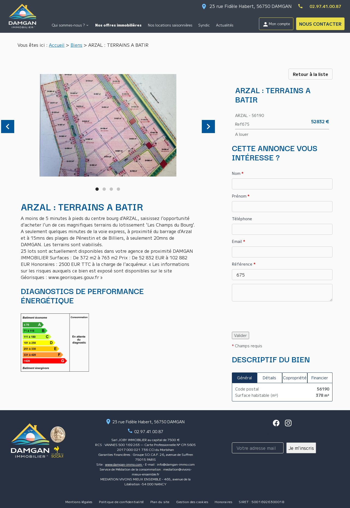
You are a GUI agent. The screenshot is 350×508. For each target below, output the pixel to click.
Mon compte (276, 24)
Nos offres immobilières (118, 25)
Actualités (224, 25)
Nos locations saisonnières (170, 25)
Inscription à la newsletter (257, 433)
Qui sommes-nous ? (68, 25)
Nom (238, 173)
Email (238, 241)
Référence (244, 264)
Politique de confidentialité (121, 501)
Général (244, 377)
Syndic (204, 25)
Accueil (57, 45)
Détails (269, 377)
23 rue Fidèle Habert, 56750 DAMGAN (250, 6)
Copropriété (295, 377)
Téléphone (242, 218)
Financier (319, 377)
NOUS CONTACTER (320, 23)
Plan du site (160, 501)
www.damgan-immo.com (124, 464)
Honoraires (223, 501)
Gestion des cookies (192, 501)
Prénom (241, 196)
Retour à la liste (310, 74)
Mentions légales (78, 501)
